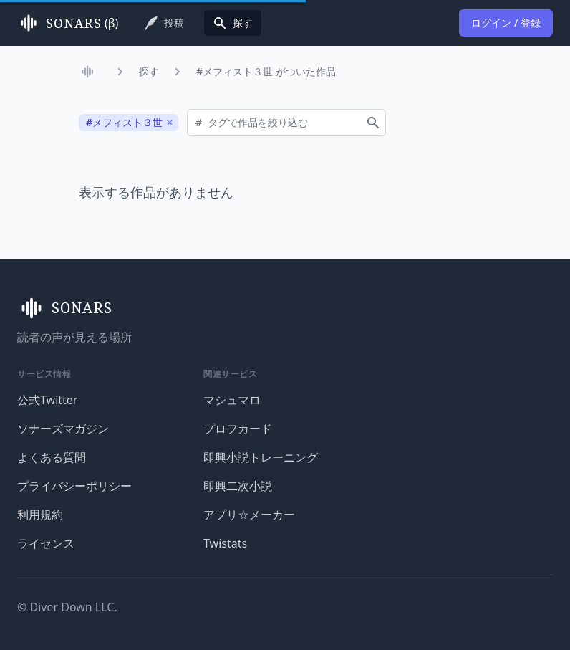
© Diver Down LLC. (67, 607)
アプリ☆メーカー (249, 514)
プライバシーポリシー (74, 486)
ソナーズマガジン (63, 428)
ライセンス (45, 543)
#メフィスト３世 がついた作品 (266, 71)
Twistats (225, 543)
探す (149, 71)
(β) (67, 22)
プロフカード (237, 428)
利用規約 (40, 514)
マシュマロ (232, 400)
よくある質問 (51, 457)
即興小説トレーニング (260, 457)
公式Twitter (47, 400)
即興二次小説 (237, 486)
